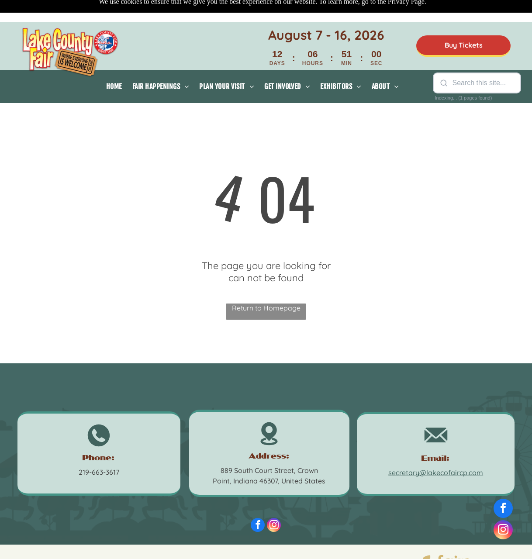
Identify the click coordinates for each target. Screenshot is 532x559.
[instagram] (274, 504)
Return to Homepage (266, 286)
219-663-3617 (99, 450)
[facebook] (258, 504)
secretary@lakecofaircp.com (435, 450)
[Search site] (483, 61)
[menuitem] (114, 64)
